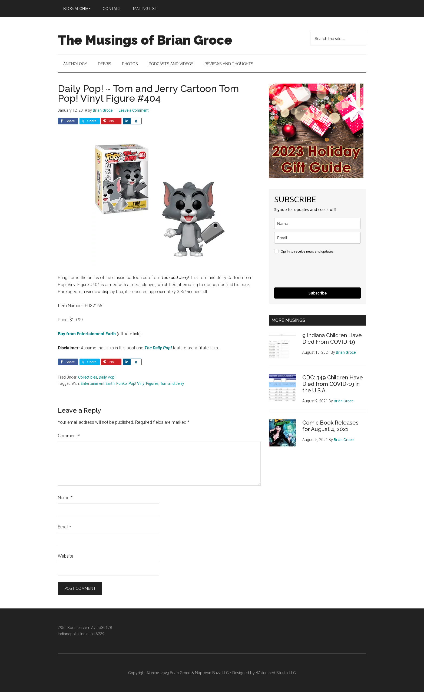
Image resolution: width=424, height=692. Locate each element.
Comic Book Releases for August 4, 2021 (330, 425)
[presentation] (315, 271)
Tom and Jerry (172, 383)
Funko (121, 383)
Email (64, 526)
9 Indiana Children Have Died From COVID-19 (332, 338)
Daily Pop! (107, 377)
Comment (69, 435)
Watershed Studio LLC (276, 673)
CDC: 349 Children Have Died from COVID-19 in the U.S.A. (332, 384)
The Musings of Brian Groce (145, 40)
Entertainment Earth (98, 383)
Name (65, 497)
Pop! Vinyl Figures (143, 383)
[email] (317, 238)
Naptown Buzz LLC (212, 673)
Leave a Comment (133, 110)
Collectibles (87, 377)
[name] (317, 223)
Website (65, 556)
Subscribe (318, 293)
